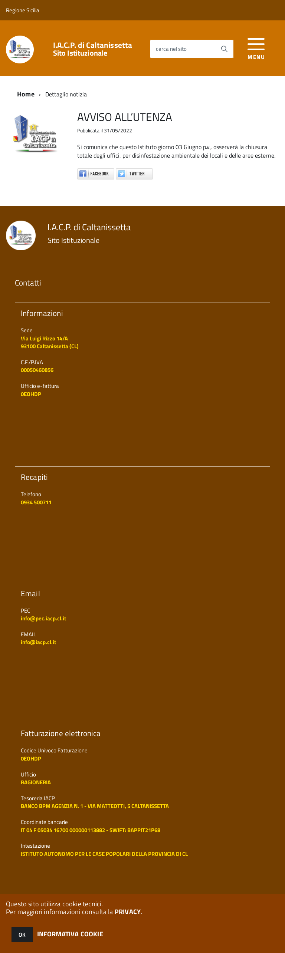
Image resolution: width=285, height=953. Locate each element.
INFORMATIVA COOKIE (70, 934)
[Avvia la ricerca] (224, 49)
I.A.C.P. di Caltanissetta (92, 49)
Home (26, 94)
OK (22, 934)
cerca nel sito (171, 49)
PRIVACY (128, 912)
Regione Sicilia (22, 10)
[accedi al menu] (256, 48)
